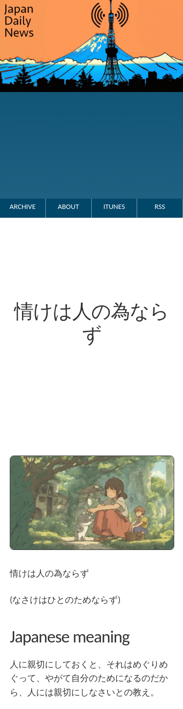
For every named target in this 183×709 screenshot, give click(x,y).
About (68, 206)
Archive (23, 206)
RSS (160, 206)
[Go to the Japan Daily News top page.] (91, 102)
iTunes (114, 206)
